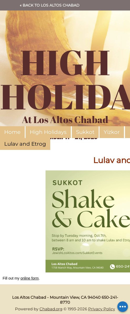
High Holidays (48, 132)
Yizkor (112, 132)
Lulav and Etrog (25, 144)
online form (30, 278)
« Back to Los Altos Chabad (49, 5)
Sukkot (85, 132)
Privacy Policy (101, 308)
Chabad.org (50, 308)
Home (12, 132)
